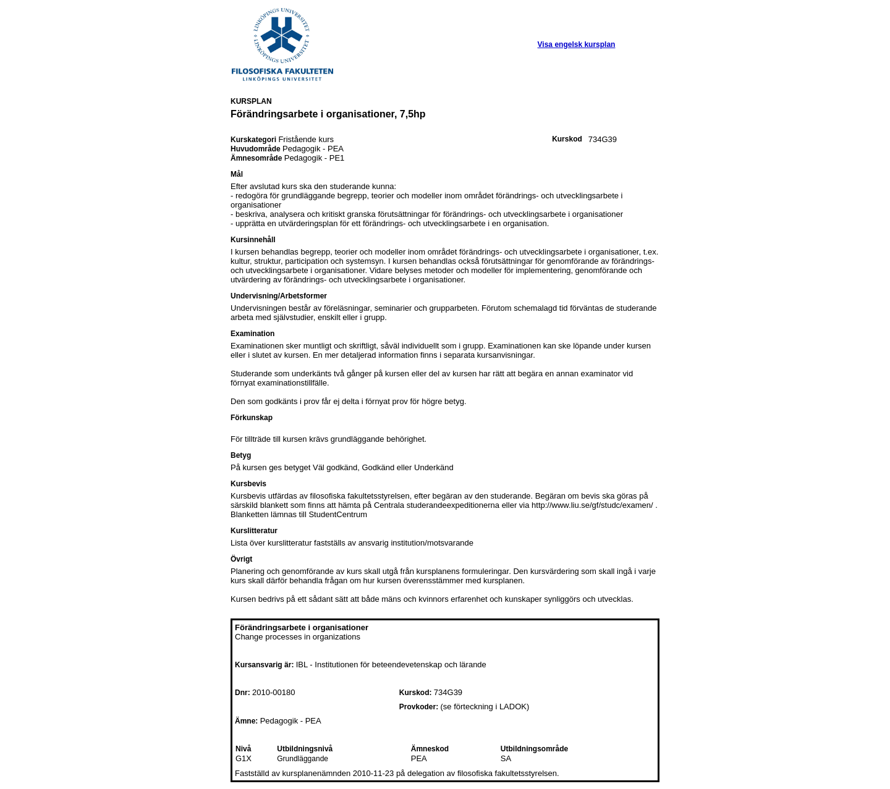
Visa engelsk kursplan (577, 44)
